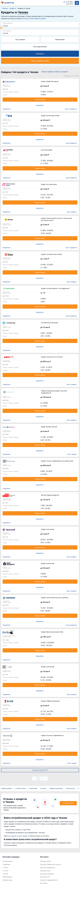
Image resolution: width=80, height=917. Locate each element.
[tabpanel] (20, 869)
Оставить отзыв (68, 803)
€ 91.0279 (69, 4)
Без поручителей (40, 46)
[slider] (1, 28)
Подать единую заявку (40, 61)
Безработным (7, 880)
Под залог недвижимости (48, 880)
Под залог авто (45, 871)
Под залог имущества (47, 868)
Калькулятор (70, 788)
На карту (43, 788)
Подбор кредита (6, 788)
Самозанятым (7, 861)
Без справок (20, 39)
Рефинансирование (56, 788)
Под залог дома (45, 861)
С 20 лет (5, 874)
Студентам (6, 864)
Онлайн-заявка (20, 788)
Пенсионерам (7, 877)
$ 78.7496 (69, 2)
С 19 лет (5, 871)
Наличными (59, 39)
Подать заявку (40, 100)
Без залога (43, 883)
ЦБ (64, 2)
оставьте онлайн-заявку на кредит (34, 18)
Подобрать (40, 54)
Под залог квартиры (47, 874)
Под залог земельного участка (50, 864)
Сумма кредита (7, 23)
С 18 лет (5, 868)
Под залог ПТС (45, 877)
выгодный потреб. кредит (18, 836)
